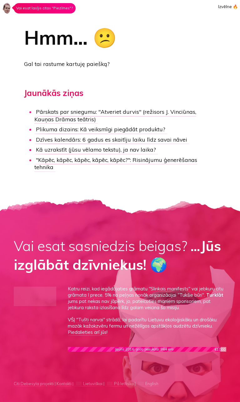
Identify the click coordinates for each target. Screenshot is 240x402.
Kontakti (64, 383)
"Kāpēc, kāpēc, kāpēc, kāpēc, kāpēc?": (115, 163)
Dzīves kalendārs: (111, 139)
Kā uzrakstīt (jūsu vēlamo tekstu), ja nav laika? (96, 149)
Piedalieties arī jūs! (88, 332)
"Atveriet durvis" (115, 115)
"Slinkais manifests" (169, 289)
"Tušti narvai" (90, 320)
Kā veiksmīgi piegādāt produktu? (100, 129)
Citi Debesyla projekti (34, 383)
